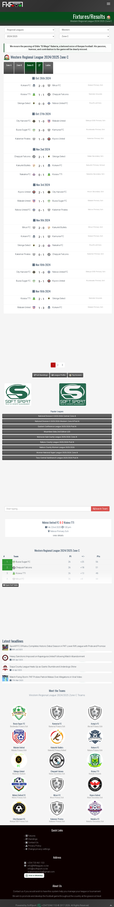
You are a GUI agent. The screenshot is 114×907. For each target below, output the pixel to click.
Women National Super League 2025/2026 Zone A (57, 453)
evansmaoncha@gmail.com (41, 871)
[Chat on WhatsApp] (34, 875)
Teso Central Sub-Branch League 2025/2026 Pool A (57, 458)
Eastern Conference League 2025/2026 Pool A (57, 426)
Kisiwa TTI (19, 573)
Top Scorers (75, 375)
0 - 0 (41, 103)
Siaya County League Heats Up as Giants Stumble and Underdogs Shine (43, 667)
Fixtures (30, 836)
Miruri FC (18, 579)
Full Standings (41, 375)
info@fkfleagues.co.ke (38, 866)
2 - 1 (41, 157)
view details (55, 535)
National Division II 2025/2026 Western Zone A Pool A (57, 421)
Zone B (19, 65)
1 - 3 (41, 308)
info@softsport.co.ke (38, 869)
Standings (31, 839)
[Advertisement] (58, 337)
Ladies (48, 65)
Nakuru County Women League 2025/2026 (57, 447)
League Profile (58, 375)
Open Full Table (10, 585)
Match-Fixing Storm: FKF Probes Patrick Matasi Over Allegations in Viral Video (46, 677)
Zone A (8, 65)
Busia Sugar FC (21, 562)
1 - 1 (41, 95)
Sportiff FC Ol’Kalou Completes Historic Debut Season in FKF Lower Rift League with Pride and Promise (57, 646)
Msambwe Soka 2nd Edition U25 (57, 432)
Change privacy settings (37, 849)
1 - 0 (41, 121)
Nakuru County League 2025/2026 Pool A (57, 442)
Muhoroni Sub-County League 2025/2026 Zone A (57, 437)
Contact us (18, 891)
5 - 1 (41, 281)
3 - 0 (41, 130)
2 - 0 (41, 86)
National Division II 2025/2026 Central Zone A (57, 416)
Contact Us (31, 842)
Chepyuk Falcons (22, 567)
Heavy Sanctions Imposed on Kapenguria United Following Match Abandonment (47, 656)
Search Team (100, 509)
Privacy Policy (33, 846)
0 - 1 (41, 175)
